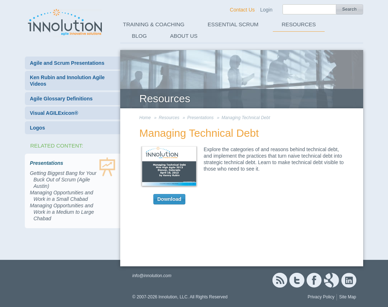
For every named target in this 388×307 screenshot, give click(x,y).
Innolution (65, 21)
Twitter (296, 280)
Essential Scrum (233, 24)
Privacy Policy (321, 296)
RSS (279, 280)
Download (169, 199)
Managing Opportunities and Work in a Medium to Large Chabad (62, 212)
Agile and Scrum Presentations (67, 63)
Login (266, 10)
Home (145, 117)
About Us (183, 36)
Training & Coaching (154, 24)
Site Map (347, 296)
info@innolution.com (151, 275)
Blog (139, 36)
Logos (37, 128)
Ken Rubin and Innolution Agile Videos (67, 81)
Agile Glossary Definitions (61, 98)
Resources (299, 24)
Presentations (200, 117)
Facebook (314, 280)
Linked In (348, 280)
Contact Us (242, 10)
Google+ (331, 280)
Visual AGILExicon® (54, 113)
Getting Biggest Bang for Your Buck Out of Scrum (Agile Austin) (63, 179)
